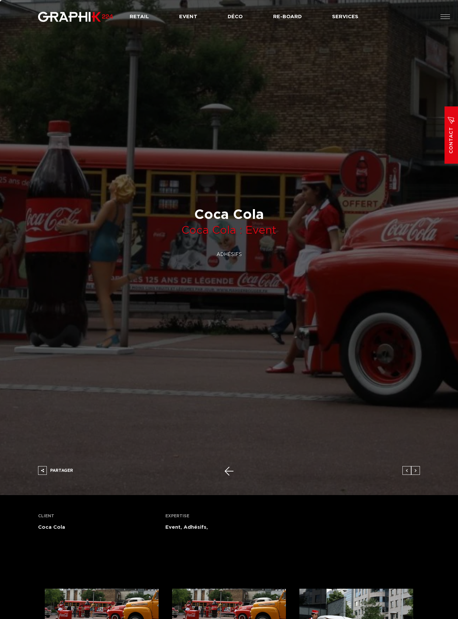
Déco (235, 16)
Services (345, 16)
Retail (139, 16)
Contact (451, 135)
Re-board (287, 16)
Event (188, 16)
